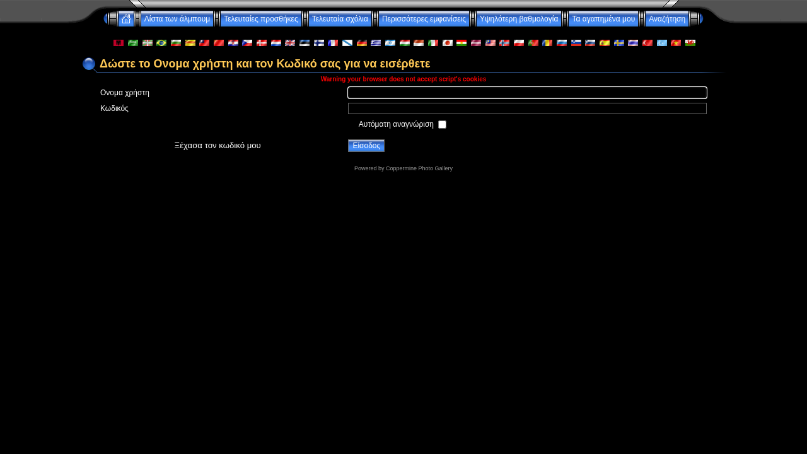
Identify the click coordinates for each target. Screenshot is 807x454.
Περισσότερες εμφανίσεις (424, 19)
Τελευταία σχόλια (340, 19)
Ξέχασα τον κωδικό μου (218, 145)
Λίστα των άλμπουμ (177, 19)
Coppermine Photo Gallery (419, 168)
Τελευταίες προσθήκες (261, 19)
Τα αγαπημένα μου (603, 19)
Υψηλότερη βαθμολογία (519, 19)
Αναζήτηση (667, 19)
